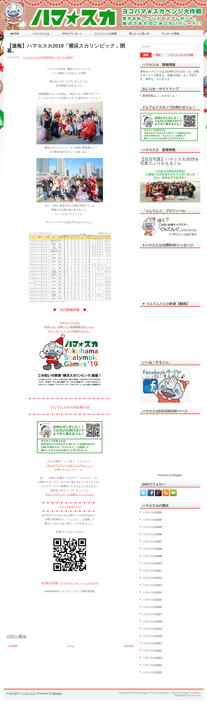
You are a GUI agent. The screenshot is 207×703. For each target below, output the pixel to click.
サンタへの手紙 (170, 33)
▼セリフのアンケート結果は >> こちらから (69, 494)
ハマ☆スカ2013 (152, 585)
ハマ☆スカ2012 (152, 577)
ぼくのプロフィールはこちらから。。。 (69, 465)
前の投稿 (129, 645)
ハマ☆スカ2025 (152, 672)
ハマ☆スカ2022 (152, 650)
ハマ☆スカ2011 (152, 570)
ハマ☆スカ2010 (152, 563)
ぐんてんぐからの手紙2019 (38, 57)
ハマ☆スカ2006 (152, 534)
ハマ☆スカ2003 (152, 512)
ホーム (70, 645)
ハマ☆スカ (28, 693)
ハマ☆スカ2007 (152, 541)
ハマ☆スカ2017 (152, 614)
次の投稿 (12, 645)
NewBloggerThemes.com (187, 695)
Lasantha (164, 693)
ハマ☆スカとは (40, 33)
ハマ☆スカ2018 (152, 621)
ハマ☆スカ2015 (152, 599)
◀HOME (14, 33)
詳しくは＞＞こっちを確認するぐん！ (69, 331)
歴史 (158, 55)
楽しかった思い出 (139, 33)
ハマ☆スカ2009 (152, 556)
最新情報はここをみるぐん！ (160, 95)
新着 (145, 55)
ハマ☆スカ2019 (64, 57)
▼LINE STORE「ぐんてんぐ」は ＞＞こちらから (69, 583)
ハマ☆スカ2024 (152, 665)
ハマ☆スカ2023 (152, 657)
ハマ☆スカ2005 (152, 527)
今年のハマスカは (70, 322)
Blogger (177, 475)
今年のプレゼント (72, 33)
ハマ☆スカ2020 (152, 636)
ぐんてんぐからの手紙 (180, 55)
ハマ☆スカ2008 (152, 548)
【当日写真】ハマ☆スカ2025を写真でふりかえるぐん (169, 161)
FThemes (134, 693)
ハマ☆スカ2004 (152, 519)
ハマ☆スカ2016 (152, 607)
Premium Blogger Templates (186, 693)
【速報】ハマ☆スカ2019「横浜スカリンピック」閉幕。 (66, 48)
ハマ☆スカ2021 (152, 643)
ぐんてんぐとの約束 (105, 33)
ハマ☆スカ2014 (152, 592)
